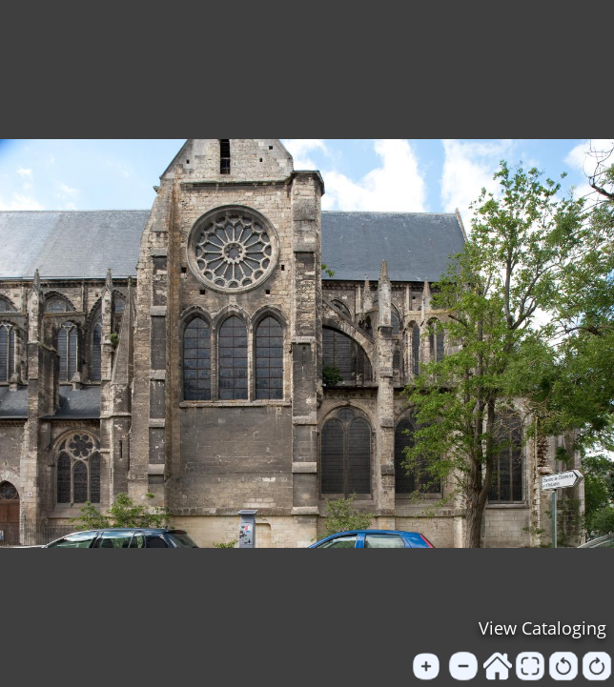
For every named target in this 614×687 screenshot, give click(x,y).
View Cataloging (542, 627)
